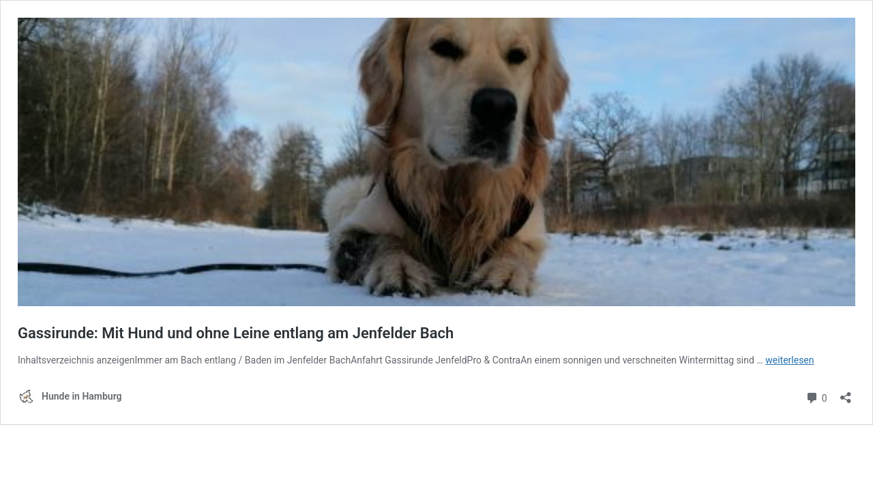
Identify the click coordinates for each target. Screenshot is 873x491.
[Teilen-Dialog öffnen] (845, 393)
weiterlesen (789, 360)
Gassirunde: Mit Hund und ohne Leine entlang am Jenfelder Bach (236, 333)
